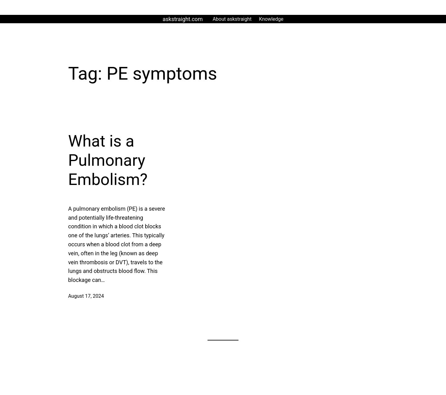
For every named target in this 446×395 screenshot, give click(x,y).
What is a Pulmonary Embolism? (107, 160)
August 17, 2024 (86, 296)
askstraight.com (183, 19)
